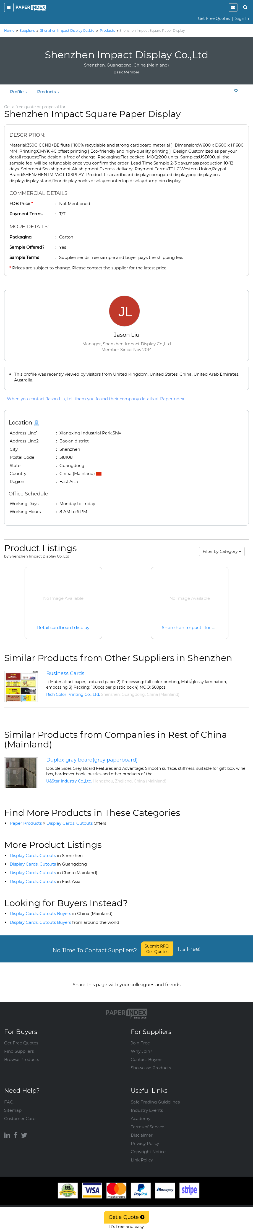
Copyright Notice (148, 1146)
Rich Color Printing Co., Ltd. (73, 694)
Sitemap (13, 1104)
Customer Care (19, 1113)
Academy (140, 1113)
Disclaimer (142, 1129)
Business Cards (65, 673)
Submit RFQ (157, 949)
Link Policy (142, 1154)
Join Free (140, 1037)
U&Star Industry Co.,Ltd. (69, 781)
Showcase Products (151, 1062)
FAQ (9, 1096)
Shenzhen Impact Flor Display (195, 627)
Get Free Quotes (214, 18)
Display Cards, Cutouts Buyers (61, 913)
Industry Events (147, 1104)
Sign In (242, 18)
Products (48, 91)
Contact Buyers (146, 1054)
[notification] (233, 7)
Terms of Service (147, 1121)
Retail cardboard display (63, 627)
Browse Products (21, 1054)
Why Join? (141, 1045)
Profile (18, 91)
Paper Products (26, 823)
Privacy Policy (145, 1137)
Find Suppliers (19, 1045)
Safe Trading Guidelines (155, 1096)
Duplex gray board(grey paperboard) (92, 760)
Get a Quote (126, 1217)
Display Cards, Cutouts (76, 823)
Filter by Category (222, 551)
